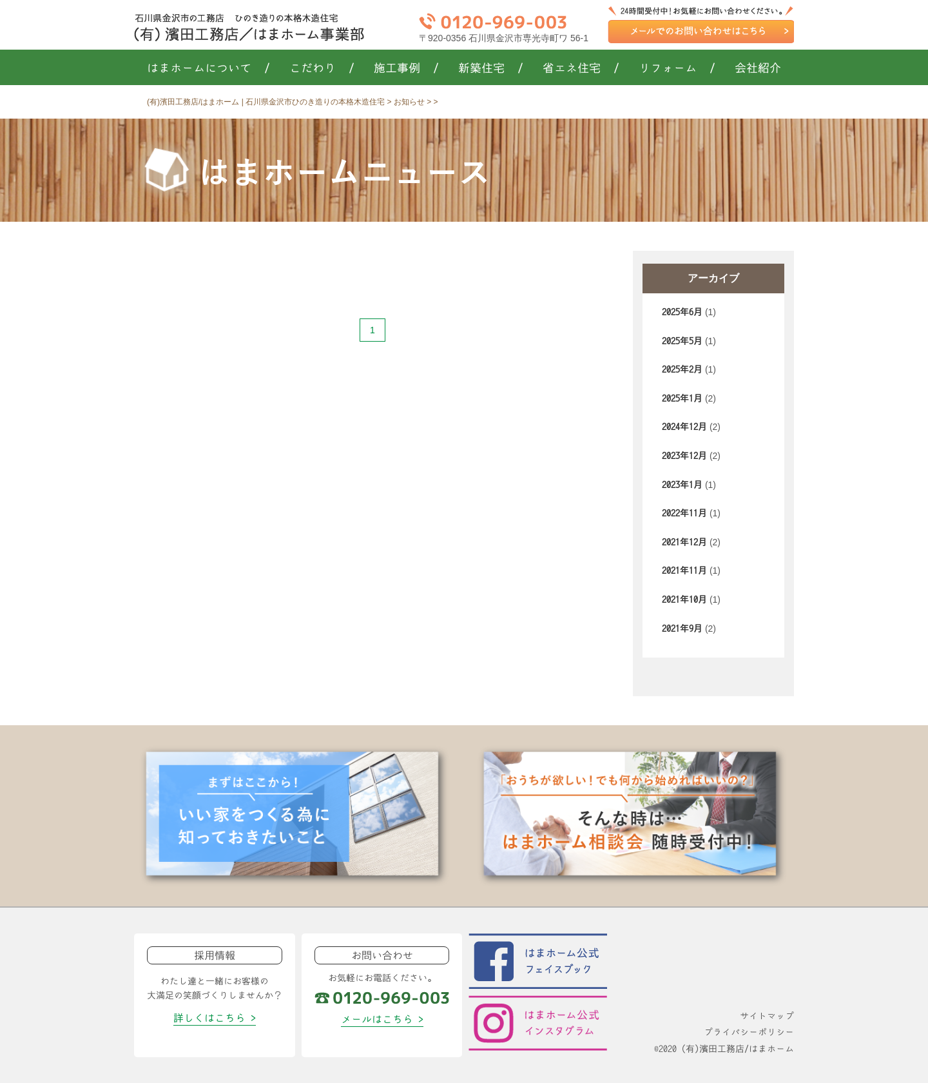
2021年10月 (684, 599)
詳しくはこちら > (214, 1018)
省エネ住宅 (581, 68)
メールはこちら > (382, 1019)
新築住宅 (490, 68)
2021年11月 (684, 570)
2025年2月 (682, 369)
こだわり (321, 68)
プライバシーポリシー (749, 1032)
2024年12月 (684, 426)
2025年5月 (682, 341)
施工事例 (406, 68)
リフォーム (677, 68)
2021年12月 (684, 542)
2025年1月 (682, 398)
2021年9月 (682, 628)
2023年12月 (684, 455)
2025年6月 (682, 312)
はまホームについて (208, 68)
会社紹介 (758, 68)
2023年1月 (682, 484)
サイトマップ (767, 1015)
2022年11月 (684, 513)
